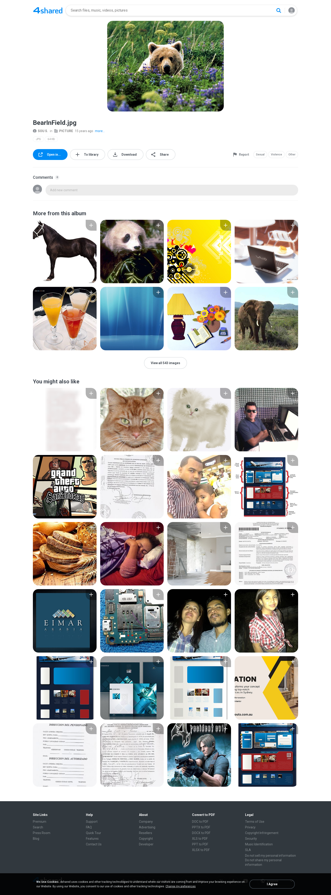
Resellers (145, 833)
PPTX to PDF (201, 827)
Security (251, 838)
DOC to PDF (200, 821)
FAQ (89, 827)
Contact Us (94, 844)
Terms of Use (254, 821)
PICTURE (63, 131)
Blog (36, 838)
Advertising (147, 827)
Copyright (146, 838)
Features (92, 838)
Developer (146, 844)
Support (91, 821)
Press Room (41, 833)
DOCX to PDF (201, 833)
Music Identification (259, 844)
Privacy (250, 827)
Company (146, 821)
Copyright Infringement (261, 833)
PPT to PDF (200, 844)
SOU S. (40, 131)
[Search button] (278, 10)
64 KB (51, 139)
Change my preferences (181, 886)
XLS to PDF (200, 838)
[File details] (65, 251)
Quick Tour (93, 833)
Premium (39, 821)
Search (38, 827)
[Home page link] (47, 10)
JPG (38, 139)
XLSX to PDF (201, 850)
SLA (248, 850)
